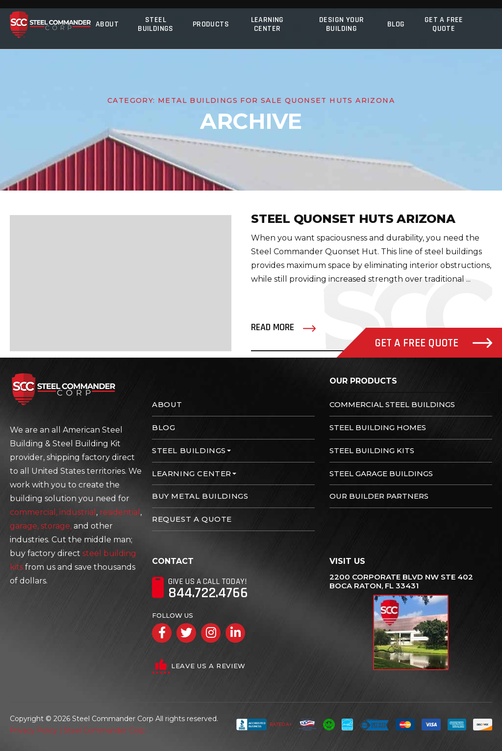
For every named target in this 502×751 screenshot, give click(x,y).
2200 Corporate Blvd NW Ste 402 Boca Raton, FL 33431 (401, 581)
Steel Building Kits (371, 450)
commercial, (33, 512)
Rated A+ (264, 724)
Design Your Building (341, 24)
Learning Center (267, 24)
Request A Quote (192, 519)
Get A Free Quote (444, 24)
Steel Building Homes (377, 427)
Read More (272, 327)
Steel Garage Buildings (381, 473)
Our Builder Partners (378, 496)
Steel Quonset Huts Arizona (353, 219)
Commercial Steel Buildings (392, 404)
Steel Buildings (156, 24)
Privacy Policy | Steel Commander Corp (77, 730)
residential (120, 512)
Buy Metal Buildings (200, 496)
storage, (56, 526)
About (107, 24)
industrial (77, 512)
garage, (24, 526)
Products (211, 24)
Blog (396, 24)
